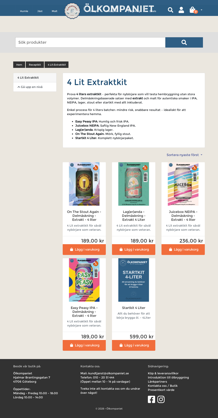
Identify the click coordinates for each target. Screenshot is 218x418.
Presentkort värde (161, 390)
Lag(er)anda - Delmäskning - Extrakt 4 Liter (134, 216)
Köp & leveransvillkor (163, 373)
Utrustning (73, 28)
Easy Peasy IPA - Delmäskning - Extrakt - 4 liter (84, 312)
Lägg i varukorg (84, 249)
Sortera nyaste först (183, 155)
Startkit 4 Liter (133, 308)
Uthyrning (134, 28)
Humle (24, 28)
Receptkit (112, 28)
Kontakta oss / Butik (163, 386)
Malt (54, 28)
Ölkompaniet (118, 8)
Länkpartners (157, 381)
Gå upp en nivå (30, 87)
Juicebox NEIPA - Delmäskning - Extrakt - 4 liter (183, 216)
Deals (153, 28)
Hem (19, 64)
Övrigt (93, 28)
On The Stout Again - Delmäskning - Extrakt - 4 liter (84, 216)
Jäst (39, 28)
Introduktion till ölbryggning (168, 377)
